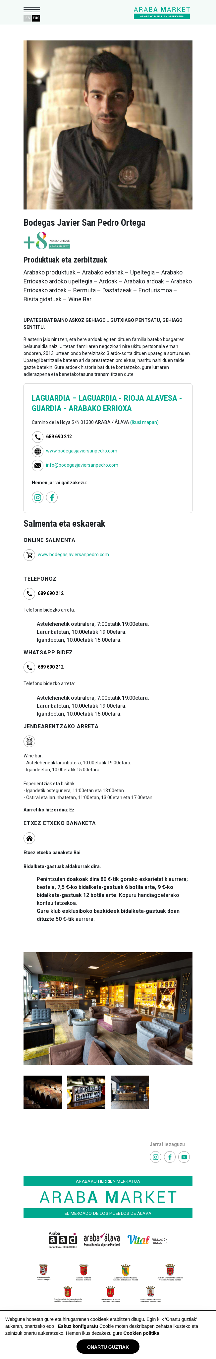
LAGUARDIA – (55, 398)
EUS (36, 18)
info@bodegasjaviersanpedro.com (82, 465)
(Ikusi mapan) (144, 422)
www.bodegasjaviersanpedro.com (81, 450)
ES (28, 18)
